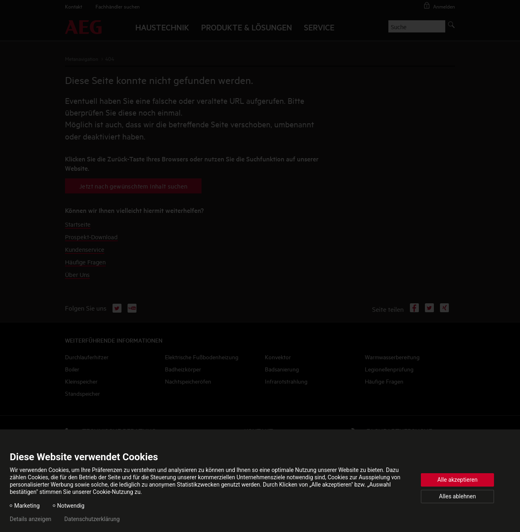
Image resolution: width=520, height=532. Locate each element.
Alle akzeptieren (458, 479)
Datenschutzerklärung (91, 519)
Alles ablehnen (457, 496)
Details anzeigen (30, 519)
